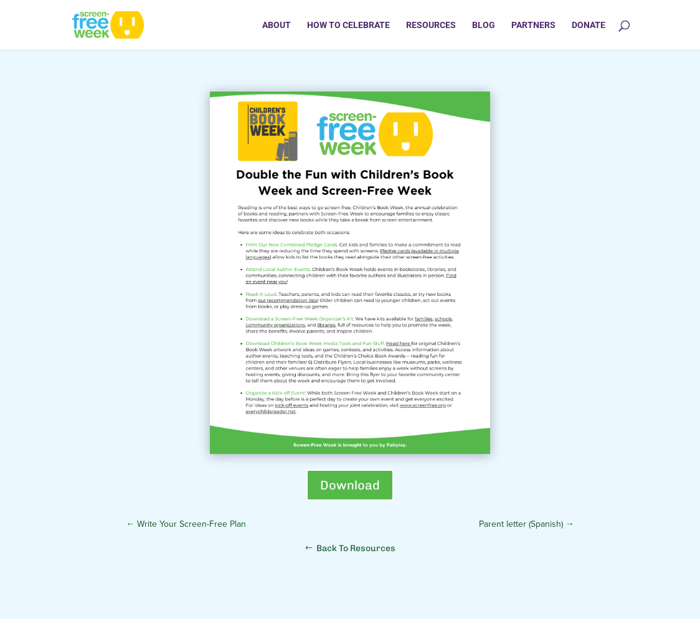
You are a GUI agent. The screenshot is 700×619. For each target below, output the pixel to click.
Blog (483, 25)
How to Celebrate (348, 25)
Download (350, 485)
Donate (588, 25)
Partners (533, 25)
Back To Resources (355, 548)
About (276, 25)
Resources (431, 25)
